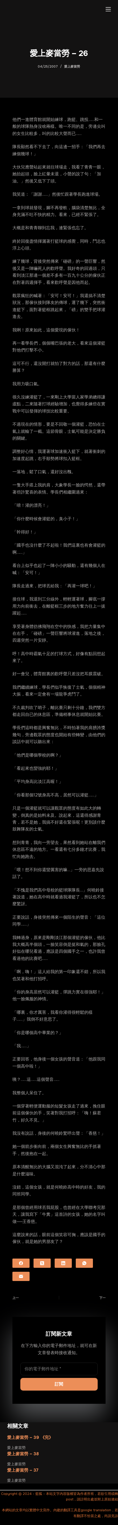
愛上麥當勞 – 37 (23, 1470)
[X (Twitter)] (42, 1263)
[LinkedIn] (63, 1263)
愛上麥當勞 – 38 (23, 1454)
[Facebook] (21, 1263)
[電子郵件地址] (59, 1369)
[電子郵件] (21, 1276)
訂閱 (59, 1384)
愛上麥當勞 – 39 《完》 (30, 1437)
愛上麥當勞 (72, 66)
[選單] (108, 9)
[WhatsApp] (84, 1263)
